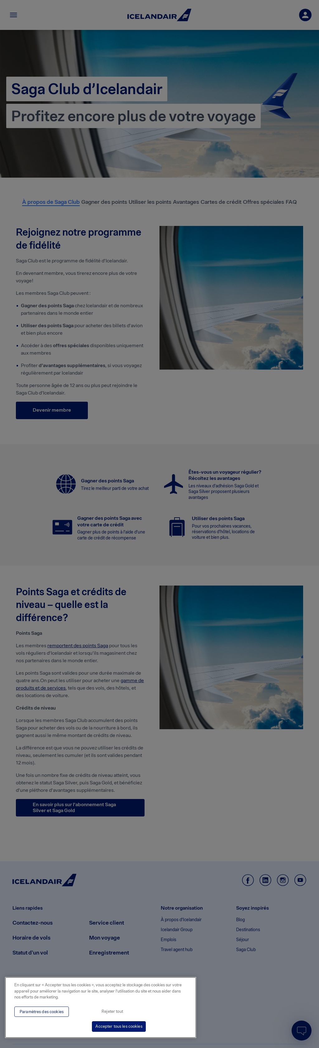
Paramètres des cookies (42, 1011)
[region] (100, 1007)
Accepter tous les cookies (118, 1026)
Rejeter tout (112, 1011)
